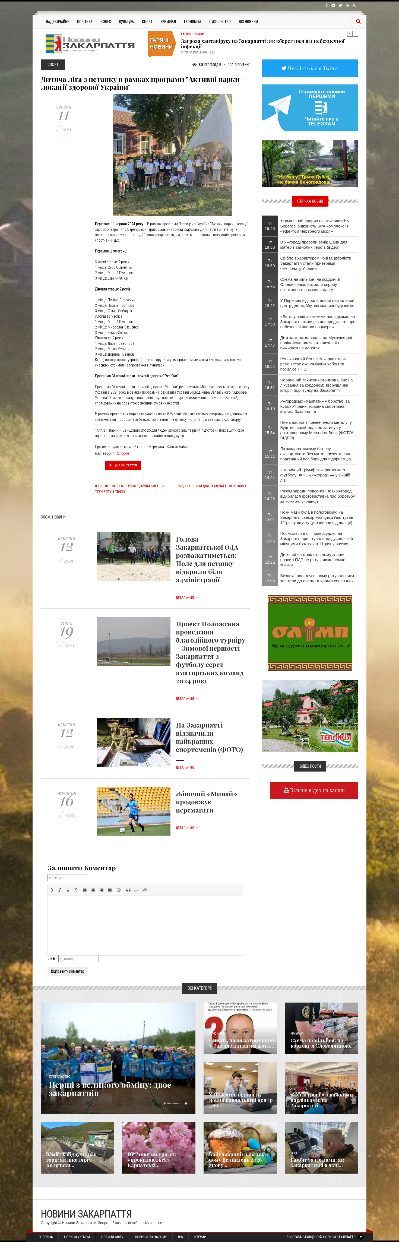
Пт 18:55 (270, 284)
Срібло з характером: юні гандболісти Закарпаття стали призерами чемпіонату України (315, 263)
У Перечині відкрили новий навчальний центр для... (241, 1100)
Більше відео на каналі (317, 790)
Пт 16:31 (270, 385)
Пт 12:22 (270, 559)
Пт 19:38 (270, 244)
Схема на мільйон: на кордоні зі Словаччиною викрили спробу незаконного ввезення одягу (310, 284)
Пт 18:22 (270, 303)
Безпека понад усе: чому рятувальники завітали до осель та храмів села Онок (317, 578)
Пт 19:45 (270, 226)
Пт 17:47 (270, 342)
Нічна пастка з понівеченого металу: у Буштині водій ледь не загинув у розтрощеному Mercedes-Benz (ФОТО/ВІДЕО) (316, 430)
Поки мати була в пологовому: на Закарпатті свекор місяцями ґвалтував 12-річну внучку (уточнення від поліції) (316, 517)
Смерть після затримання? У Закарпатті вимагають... (243, 1043)
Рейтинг (239, 64)
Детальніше (187, 598)
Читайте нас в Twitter (313, 68)
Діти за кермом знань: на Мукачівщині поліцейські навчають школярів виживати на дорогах (316, 342)
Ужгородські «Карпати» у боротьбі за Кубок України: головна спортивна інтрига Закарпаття (315, 406)
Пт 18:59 (270, 263)
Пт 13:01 (270, 517)
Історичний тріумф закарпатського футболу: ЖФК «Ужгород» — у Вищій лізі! (315, 474)
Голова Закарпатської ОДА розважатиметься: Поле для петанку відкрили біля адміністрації (207, 559)
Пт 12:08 (270, 578)
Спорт (147, 21)
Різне (293, 1153)
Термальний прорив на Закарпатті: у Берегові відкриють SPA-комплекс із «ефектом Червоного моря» (314, 226)
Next (355, 33)
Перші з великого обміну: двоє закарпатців (110, 1088)
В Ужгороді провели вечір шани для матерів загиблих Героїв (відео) (313, 244)
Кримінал (168, 21)
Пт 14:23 (270, 496)
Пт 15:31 (270, 454)
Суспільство (220, 21)
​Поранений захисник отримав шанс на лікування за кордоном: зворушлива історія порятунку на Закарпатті (316, 385)
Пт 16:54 (270, 364)
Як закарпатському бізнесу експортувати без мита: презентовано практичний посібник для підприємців (316, 453)
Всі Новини (248, 21)
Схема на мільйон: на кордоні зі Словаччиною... (322, 1043)
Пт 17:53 (270, 321)
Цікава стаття (123, 465)
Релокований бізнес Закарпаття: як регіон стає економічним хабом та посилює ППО (313, 363)
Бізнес (105, 21)
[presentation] (51, 890)
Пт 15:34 (270, 430)
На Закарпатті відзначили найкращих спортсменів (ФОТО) (209, 737)
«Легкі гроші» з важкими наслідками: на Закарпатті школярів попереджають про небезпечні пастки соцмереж (318, 321)
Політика (84, 21)
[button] (52, 890)
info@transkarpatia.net (145, 1223)
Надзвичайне (57, 21)
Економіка (192, 21)
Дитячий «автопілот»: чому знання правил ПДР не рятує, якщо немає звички (313, 559)
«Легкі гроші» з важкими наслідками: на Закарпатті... (321, 1100)
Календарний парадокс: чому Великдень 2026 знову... (238, 1159)
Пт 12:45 (270, 538)
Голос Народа (217, 1033)
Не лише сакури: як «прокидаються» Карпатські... (152, 1159)
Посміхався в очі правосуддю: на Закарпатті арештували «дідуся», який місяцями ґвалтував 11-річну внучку (316, 538)
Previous (350, 33)
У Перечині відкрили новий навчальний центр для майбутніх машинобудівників (317, 303)
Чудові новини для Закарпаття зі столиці (212, 486)
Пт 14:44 (270, 475)
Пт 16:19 (270, 406)
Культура (126, 21)
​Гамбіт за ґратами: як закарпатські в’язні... (317, 1162)
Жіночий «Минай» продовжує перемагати (206, 801)
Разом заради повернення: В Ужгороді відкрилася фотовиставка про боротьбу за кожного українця (317, 496)
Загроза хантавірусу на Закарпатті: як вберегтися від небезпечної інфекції (262, 44)
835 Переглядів (206, 64)
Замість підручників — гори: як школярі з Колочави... (74, 1159)
